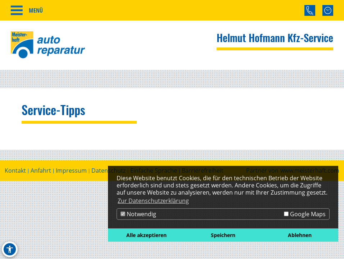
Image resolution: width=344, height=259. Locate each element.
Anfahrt (41, 170)
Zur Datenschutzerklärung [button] (153, 201)
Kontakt (15, 170)
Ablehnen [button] (300, 235)
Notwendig (138, 214)
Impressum (71, 170)
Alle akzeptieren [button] (146, 235)
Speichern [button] (223, 235)
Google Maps (305, 214)
